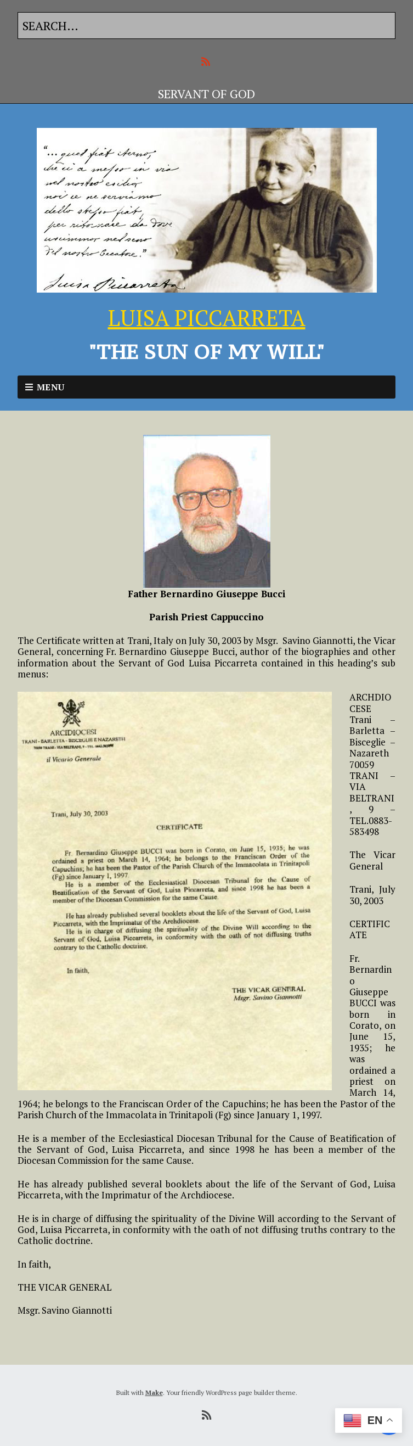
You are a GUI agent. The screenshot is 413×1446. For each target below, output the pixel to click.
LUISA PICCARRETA (206, 317)
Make (154, 1392)
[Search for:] (206, 25)
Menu (51, 387)
